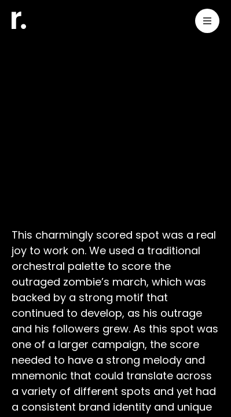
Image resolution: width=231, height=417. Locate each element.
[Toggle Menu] (207, 23)
